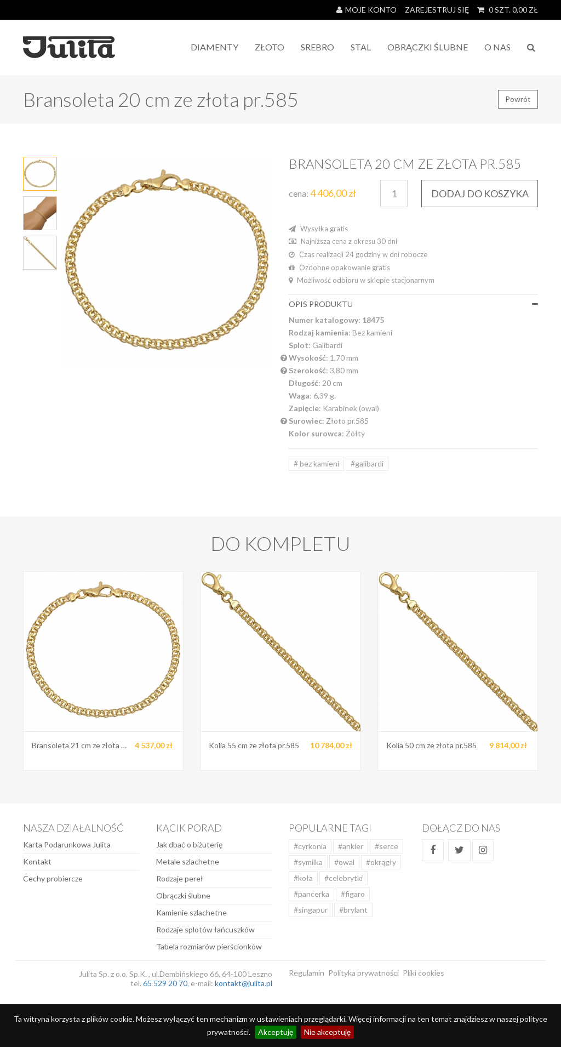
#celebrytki (343, 878)
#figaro (353, 893)
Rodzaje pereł (179, 878)
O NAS (497, 47)
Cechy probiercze (53, 878)
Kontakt (37, 861)
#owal (344, 862)
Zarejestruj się (437, 9)
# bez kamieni (316, 463)
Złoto (269, 47)
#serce (386, 846)
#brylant (353, 909)
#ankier (350, 846)
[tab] (413, 304)
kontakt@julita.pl (243, 983)
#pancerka (311, 893)
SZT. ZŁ (507, 9)
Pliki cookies (423, 972)
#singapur (311, 909)
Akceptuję (275, 1032)
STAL (361, 47)
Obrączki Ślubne (427, 47)
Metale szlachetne (187, 861)
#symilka (308, 862)
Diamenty (214, 47)
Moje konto (366, 9)
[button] (535, 304)
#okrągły (381, 862)
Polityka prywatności (363, 972)
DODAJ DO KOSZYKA (480, 193)
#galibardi (367, 463)
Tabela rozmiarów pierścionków (209, 946)
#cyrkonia (310, 846)
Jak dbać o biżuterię (189, 844)
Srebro (317, 47)
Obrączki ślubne (183, 895)
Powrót (518, 99)
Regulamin (306, 972)
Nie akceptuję (327, 1032)
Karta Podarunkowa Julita (67, 844)
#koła (303, 878)
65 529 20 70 (165, 983)
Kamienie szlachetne (191, 912)
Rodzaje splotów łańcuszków (205, 929)
